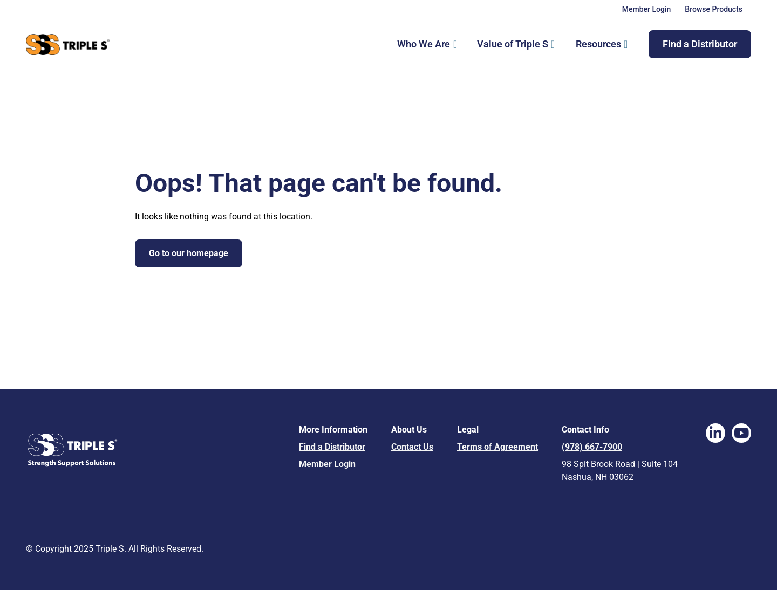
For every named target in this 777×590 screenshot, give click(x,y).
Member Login (646, 9)
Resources (605, 44)
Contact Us (412, 447)
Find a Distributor (700, 44)
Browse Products (713, 9)
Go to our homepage (188, 253)
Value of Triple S (519, 44)
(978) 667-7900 (592, 447)
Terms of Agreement (497, 447)
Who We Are (423, 44)
